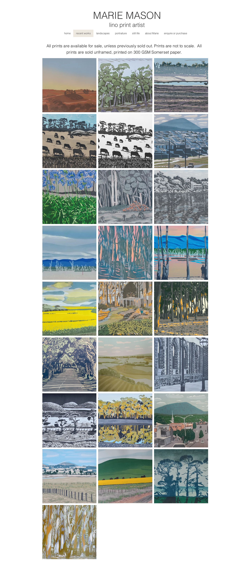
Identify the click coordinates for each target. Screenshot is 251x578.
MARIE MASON (127, 15)
